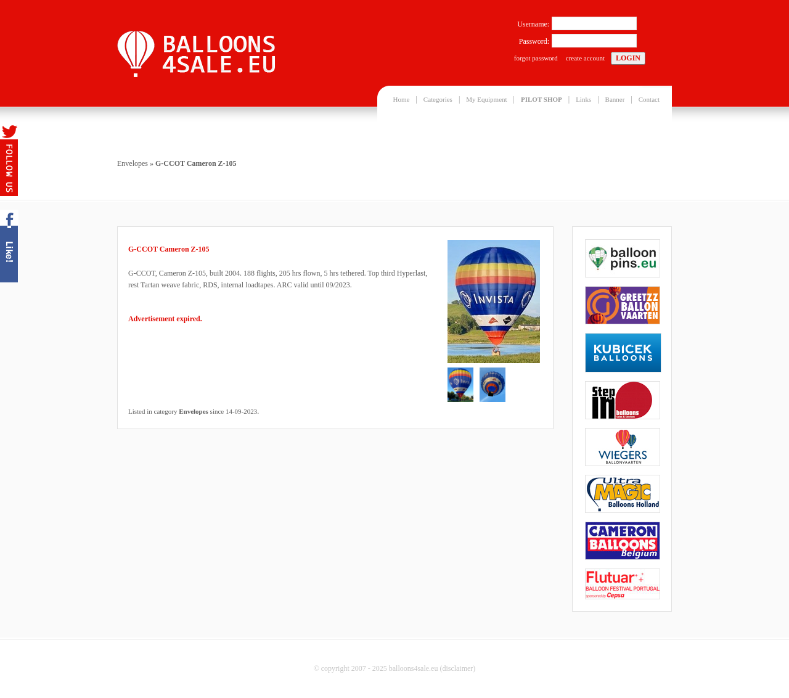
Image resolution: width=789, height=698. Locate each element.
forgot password (536, 58)
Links (583, 99)
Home (401, 99)
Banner (615, 99)
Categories (437, 99)
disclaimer (457, 668)
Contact (649, 99)
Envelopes (132, 163)
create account (585, 58)
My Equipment (486, 99)
